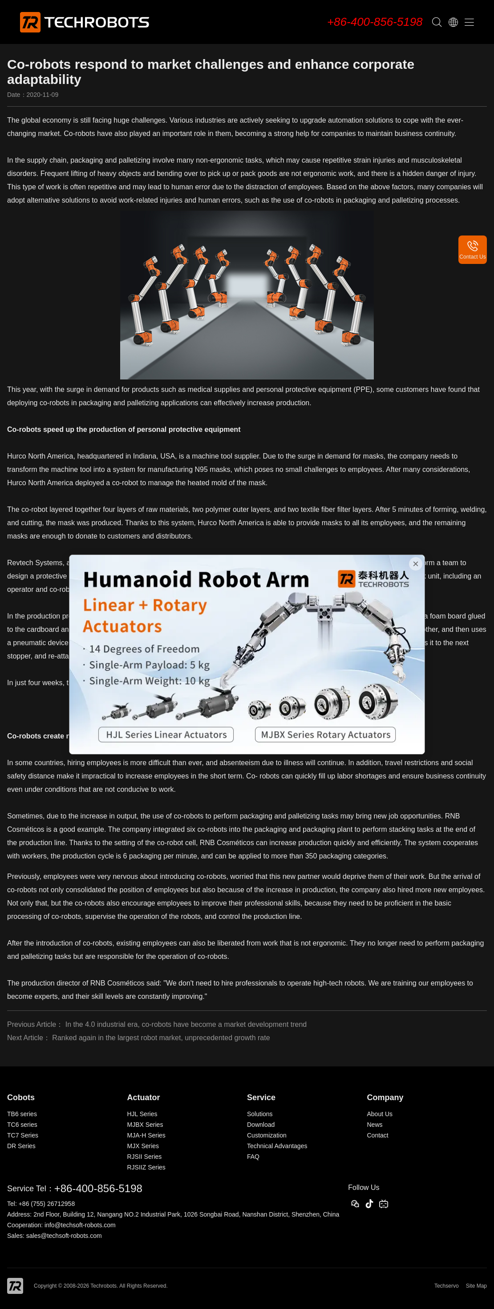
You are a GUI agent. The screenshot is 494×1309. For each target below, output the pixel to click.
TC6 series (22, 1124)
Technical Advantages (277, 1145)
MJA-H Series (146, 1135)
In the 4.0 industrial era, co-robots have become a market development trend (186, 1024)
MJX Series (143, 1145)
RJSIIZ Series (146, 1167)
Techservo (446, 1286)
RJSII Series (144, 1156)
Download (261, 1124)
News (375, 1124)
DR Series (21, 1145)
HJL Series (142, 1113)
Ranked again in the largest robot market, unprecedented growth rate (161, 1038)
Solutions (260, 1113)
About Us (380, 1113)
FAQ (253, 1156)
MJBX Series (145, 1124)
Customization (267, 1135)
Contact (378, 1135)
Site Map (476, 1286)
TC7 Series (22, 1135)
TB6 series (22, 1113)
